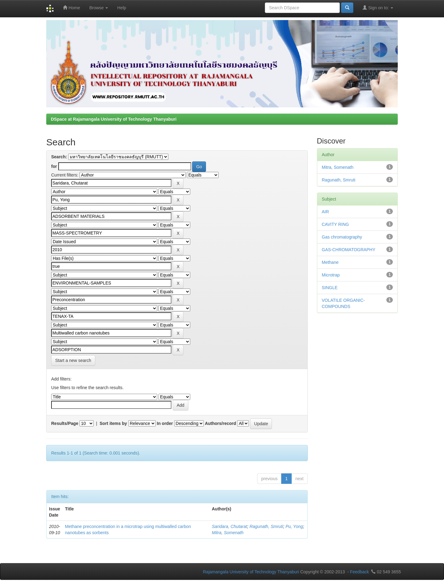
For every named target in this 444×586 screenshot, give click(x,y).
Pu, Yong (294, 526)
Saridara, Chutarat (229, 526)
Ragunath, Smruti (266, 526)
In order (165, 423)
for (54, 166)
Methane (330, 262)
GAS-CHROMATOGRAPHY (349, 249)
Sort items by (113, 423)
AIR (325, 211)
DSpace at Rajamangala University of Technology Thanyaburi (113, 119)
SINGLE (330, 287)
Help (121, 7)
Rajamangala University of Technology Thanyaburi (251, 571)
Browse (98, 7)
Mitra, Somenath (228, 532)
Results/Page (64, 423)
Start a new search (73, 360)
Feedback (359, 571)
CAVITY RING (335, 224)
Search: (59, 156)
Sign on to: (378, 7)
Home (71, 7)
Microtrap (331, 274)
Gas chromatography (342, 237)
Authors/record (220, 423)
